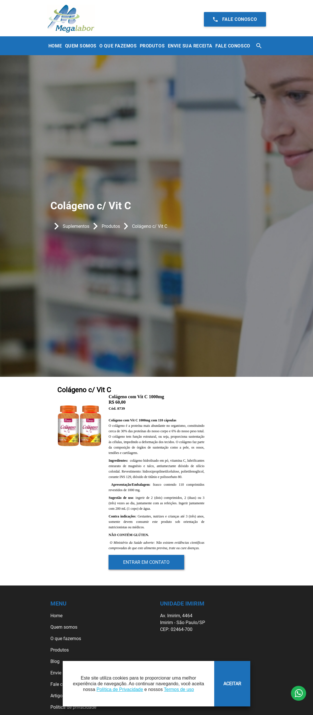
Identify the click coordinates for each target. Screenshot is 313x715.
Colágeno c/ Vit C (149, 226)
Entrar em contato (146, 562)
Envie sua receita (190, 46)
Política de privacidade (73, 707)
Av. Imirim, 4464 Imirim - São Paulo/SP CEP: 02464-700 (182, 622)
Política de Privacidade (120, 689)
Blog (55, 661)
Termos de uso (179, 689)
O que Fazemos (118, 46)
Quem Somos (81, 46)
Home (55, 46)
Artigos (57, 695)
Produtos (152, 46)
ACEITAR (232, 683)
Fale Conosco (232, 46)
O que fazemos (65, 638)
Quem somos (63, 627)
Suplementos (76, 226)
